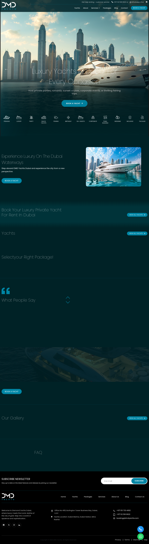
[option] (74, 68)
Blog (116, 8)
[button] (67, 298)
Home (63, 497)
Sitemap (136, 540)
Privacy (118, 540)
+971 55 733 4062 (124, 510)
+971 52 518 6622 (120, 2)
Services (94, 8)
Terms (127, 540)
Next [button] (144, 68)
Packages (107, 8)
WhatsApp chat (137, 2)
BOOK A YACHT (139, 8)
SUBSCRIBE (139, 481)
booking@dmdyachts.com (128, 518)
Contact (124, 8)
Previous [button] (5, 68)
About (85, 8)
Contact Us (139, 497)
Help (145, 540)
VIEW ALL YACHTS (137, 215)
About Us (115, 497)
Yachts (77, 8)
